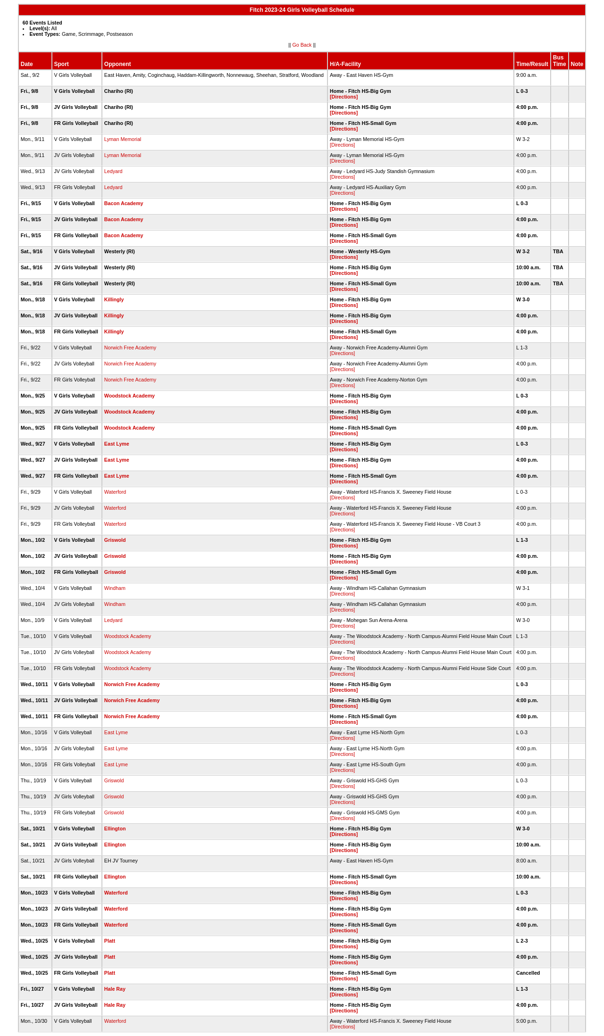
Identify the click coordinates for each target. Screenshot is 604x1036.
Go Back (302, 45)
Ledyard (113, 171)
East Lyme (116, 444)
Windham (115, 588)
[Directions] (344, 96)
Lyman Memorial (122, 139)
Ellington (115, 828)
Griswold (115, 540)
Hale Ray (115, 989)
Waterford (115, 492)
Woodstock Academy (129, 395)
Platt (109, 941)
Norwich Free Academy (130, 347)
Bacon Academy (123, 203)
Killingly (114, 299)
